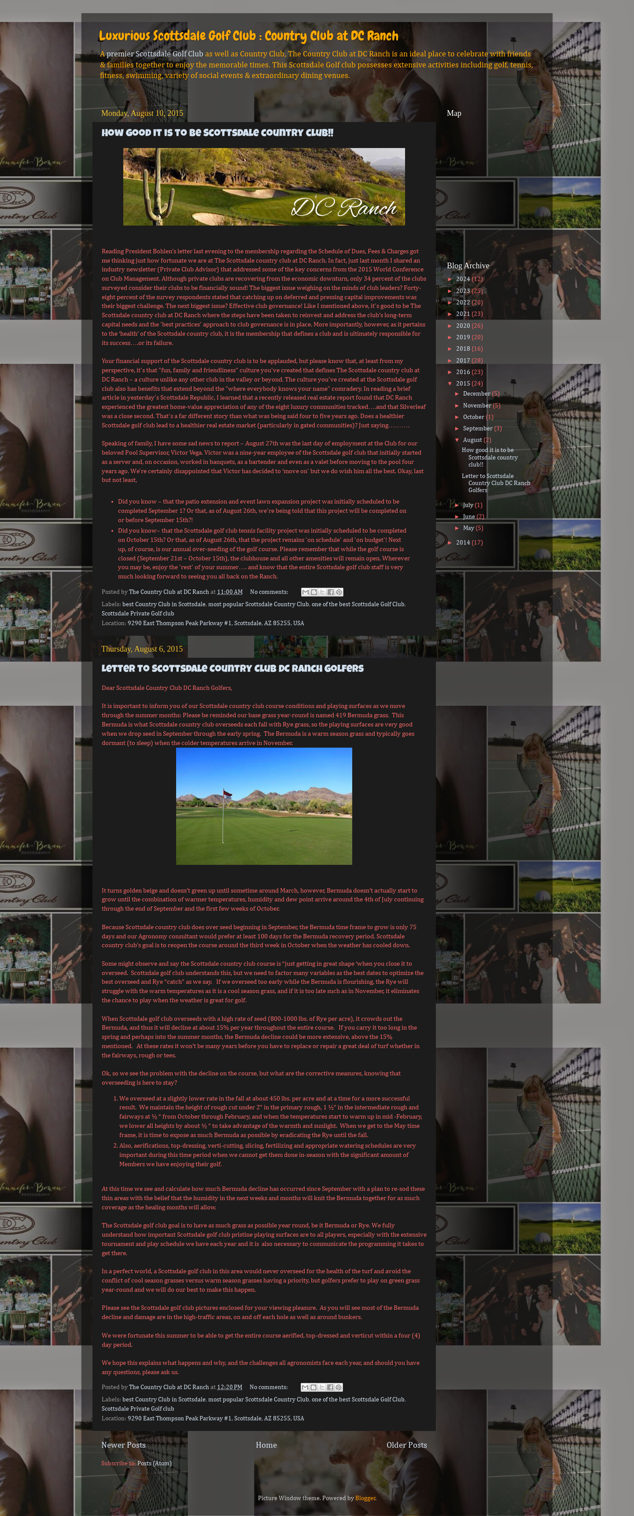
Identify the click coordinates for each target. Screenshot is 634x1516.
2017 (464, 361)
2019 (464, 337)
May (469, 528)
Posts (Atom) (154, 1463)
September (478, 429)
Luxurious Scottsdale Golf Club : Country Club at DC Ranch (248, 35)
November (478, 406)
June (469, 517)
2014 (464, 543)
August (473, 440)
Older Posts (407, 1445)
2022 (464, 303)
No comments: (270, 592)
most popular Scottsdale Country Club (258, 604)
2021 (464, 314)
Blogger (365, 1498)
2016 (464, 372)
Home (266, 1445)
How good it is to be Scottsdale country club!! (217, 134)
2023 (464, 291)
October (474, 417)
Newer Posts (123, 1445)
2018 (464, 349)
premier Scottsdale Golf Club (155, 54)
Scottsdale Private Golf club (138, 614)
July (469, 505)
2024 (464, 279)
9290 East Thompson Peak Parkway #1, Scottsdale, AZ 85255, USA (216, 623)
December (477, 394)
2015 (464, 384)
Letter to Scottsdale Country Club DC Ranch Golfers (233, 670)
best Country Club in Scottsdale (164, 604)
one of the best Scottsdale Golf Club (358, 604)
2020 (464, 326)
